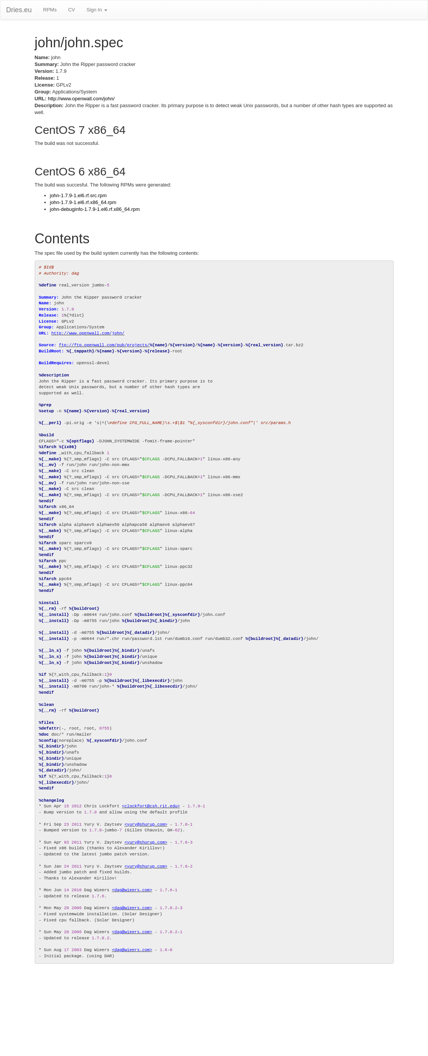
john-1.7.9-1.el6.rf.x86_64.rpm (83, 202)
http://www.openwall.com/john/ (81, 98)
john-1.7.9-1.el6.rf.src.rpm (78, 195)
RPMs (50, 10)
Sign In (96, 10)
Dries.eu (19, 10)
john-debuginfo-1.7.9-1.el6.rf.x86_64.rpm (95, 209)
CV (71, 10)
